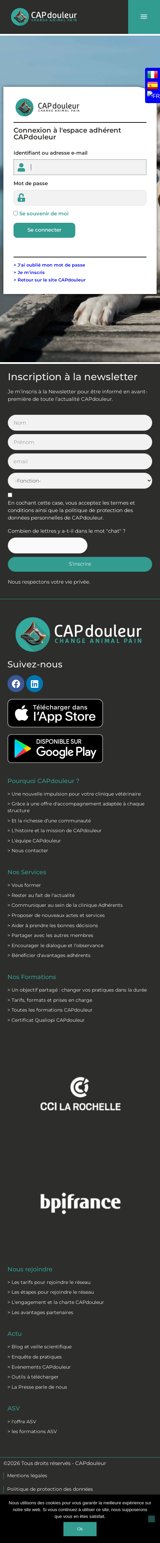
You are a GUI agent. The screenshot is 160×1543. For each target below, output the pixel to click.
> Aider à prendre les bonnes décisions (52, 925)
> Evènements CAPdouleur (39, 1367)
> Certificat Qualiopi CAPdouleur (46, 1020)
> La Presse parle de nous (37, 1387)
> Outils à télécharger (33, 1377)
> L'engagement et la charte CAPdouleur (55, 1302)
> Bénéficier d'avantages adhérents (49, 955)
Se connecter (44, 230)
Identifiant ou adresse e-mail (50, 153)
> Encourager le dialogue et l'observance (55, 945)
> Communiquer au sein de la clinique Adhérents (65, 905)
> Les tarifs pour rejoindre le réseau (49, 1282)
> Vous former (24, 885)
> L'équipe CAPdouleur (34, 841)
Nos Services (26, 872)
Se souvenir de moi (43, 214)
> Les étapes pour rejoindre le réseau (50, 1292)
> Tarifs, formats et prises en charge (49, 1000)
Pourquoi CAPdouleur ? (43, 781)
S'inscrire (80, 564)
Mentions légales (27, 1475)
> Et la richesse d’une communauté (49, 821)
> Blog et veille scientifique (39, 1347)
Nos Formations (31, 977)
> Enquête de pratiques (34, 1357)
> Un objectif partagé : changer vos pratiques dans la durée (77, 990)
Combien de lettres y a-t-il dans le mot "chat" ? (67, 531)
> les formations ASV (32, 1431)
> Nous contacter (27, 850)
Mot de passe (31, 183)
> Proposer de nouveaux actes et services (56, 915)
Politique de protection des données (50, 1489)
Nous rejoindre (30, 1269)
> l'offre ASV (21, 1422)
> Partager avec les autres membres (50, 935)
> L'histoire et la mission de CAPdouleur (54, 830)
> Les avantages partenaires (40, 1312)
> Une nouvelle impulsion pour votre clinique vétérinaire (74, 794)
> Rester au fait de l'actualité (41, 895)
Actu (14, 1333)
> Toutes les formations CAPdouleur (50, 1010)
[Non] (151, 1519)
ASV (13, 1408)
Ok (80, 1528)
